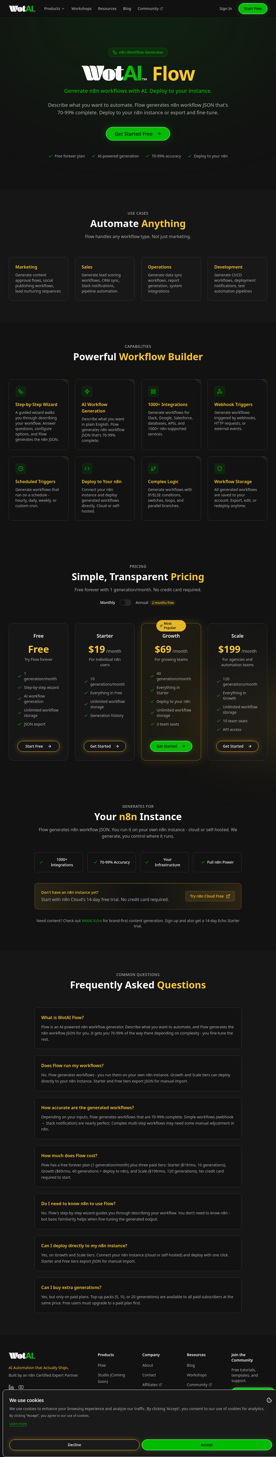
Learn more (20, 1423)
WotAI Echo (92, 920)
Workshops (81, 8)
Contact (149, 1374)
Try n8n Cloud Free (210, 896)
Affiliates (152, 1384)
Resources (107, 8)
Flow (102, 1365)
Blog (127, 8)
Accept (208, 1444)
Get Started (104, 746)
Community (150, 8)
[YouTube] (21, 1387)
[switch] (125, 602)
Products (54, 8)
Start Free (253, 8)
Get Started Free (138, 133)
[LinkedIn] (11, 1387)
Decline (76, 1444)
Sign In (226, 8)
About (147, 1365)
